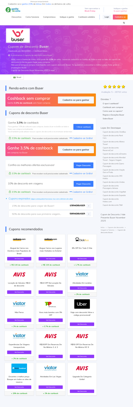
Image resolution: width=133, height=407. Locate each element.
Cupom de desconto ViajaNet (114, 192)
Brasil (17, 77)
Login (107, 17)
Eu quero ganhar (120, 11)
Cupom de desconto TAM (112, 205)
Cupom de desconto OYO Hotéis (112, 177)
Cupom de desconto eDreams (115, 154)
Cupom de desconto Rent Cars (113, 136)
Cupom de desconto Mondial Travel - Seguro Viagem (114, 158)
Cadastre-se (120, 17)
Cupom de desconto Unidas (114, 182)
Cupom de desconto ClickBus (114, 132)
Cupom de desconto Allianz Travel (113, 143)
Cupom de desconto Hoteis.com (111, 200)
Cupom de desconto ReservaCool (111, 149)
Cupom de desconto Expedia (114, 195)
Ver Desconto (19, 259)
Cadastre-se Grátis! (81, 138)
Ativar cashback (83, 127)
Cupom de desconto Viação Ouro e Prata (114, 171)
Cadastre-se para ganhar (76, 100)
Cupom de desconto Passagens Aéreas (111, 187)
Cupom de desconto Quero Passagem (113, 165)
